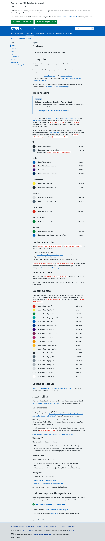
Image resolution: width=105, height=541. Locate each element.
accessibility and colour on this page (57, 87)
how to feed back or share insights (56, 510)
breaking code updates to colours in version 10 (53, 111)
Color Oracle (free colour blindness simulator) (49, 483)
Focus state (14, 48)
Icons (12, 51)
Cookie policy (30, 526)
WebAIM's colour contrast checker (45, 480)
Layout (13, 54)
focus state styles (49, 76)
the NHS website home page (50, 268)
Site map (39, 526)
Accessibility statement (17, 526)
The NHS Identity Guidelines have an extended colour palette (53, 388)
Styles (29, 38)
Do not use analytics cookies (46, 22)
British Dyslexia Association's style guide (50, 255)
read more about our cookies (69, 17)
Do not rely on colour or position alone (46, 403)
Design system (21, 38)
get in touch (54, 513)
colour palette (54, 133)
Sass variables (37, 120)
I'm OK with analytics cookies (22, 22)
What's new (62, 526)
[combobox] (83, 28)
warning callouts (66, 76)
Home (13, 38)
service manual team (27, 530)
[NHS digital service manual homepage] (23, 28)
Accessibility (50, 33)
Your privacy (71, 526)
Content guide (40, 33)
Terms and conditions (50, 526)
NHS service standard (17, 33)
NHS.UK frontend (52, 118)
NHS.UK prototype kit (69, 118)
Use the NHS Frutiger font (18, 65)
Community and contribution (64, 33)
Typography (14, 62)
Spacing (13, 59)
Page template (15, 56)
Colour (13, 45)
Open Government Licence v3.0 (42, 534)
